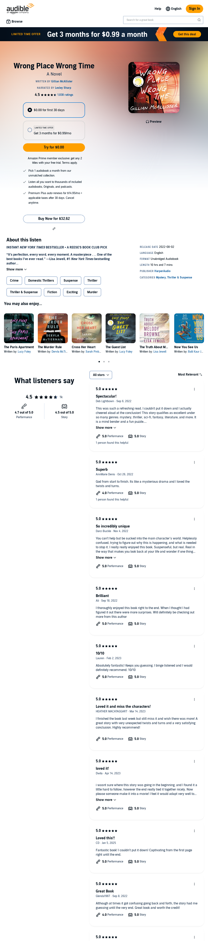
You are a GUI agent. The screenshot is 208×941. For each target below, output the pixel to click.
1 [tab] (99, 362)
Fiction (52, 292)
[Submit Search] (199, 20)
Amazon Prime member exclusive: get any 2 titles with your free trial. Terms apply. (55, 160)
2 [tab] (104, 362)
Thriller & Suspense (24, 292)
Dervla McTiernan (62, 351)
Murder (92, 292)
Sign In (194, 9)
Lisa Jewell (159, 351)
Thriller (92, 281)
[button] (54, 228)
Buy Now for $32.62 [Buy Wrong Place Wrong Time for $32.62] (54, 219)
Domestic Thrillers (41, 281)
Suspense (71, 281)
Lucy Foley (24, 351)
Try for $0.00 (54, 147)
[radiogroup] (54, 121)
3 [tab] (109, 362)
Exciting (72, 292)
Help (158, 9)
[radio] (54, 110)
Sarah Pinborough (97, 351)
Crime (14, 281)
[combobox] (163, 20)
